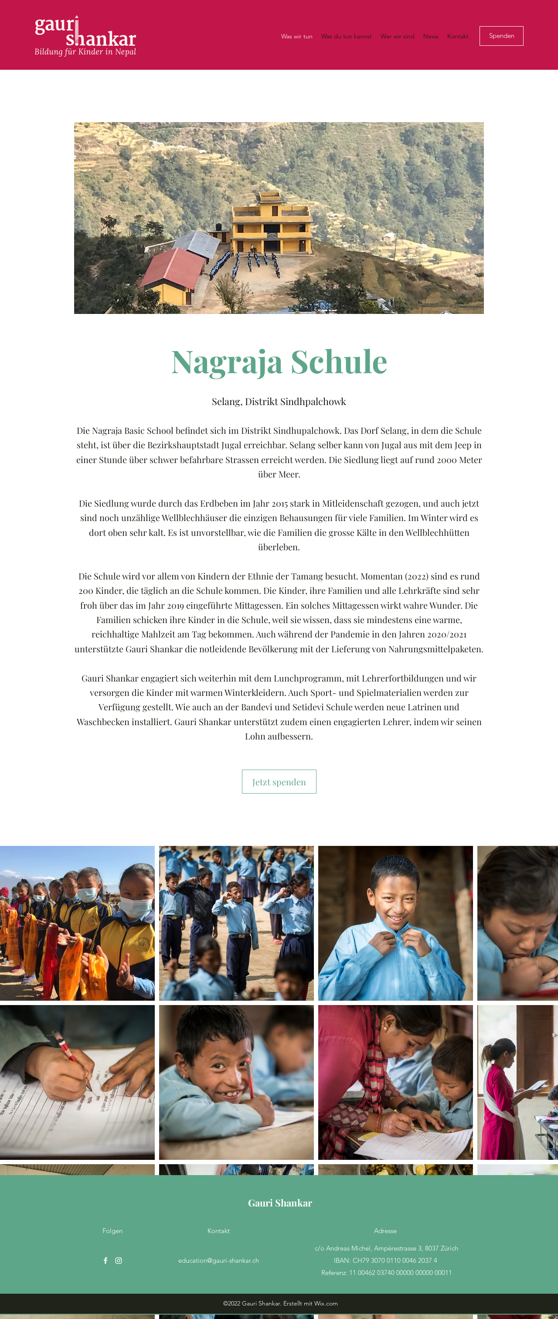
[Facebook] (105, 1260)
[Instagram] (118, 1260)
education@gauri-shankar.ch (218, 1260)
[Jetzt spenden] (279, 782)
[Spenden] (502, 36)
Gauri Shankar (280, 1202)
